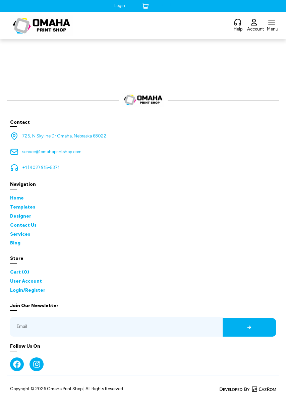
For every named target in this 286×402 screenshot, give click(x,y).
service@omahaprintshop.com (51, 151)
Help (238, 29)
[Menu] (272, 22)
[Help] (238, 22)
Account (255, 29)
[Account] (254, 22)
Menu (272, 29)
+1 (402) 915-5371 (40, 167)
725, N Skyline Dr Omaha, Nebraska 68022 (64, 135)
